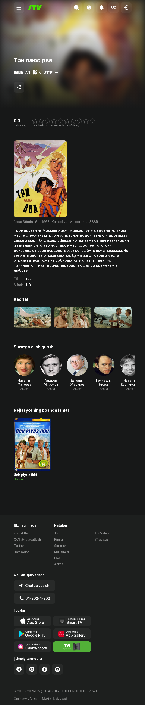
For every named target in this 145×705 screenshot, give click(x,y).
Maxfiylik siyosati (54, 697)
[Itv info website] (72, 645)
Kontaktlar (21, 533)
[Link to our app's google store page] (32, 632)
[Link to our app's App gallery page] (72, 632)
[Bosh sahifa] (35, 7)
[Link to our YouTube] (57, 668)
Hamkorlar (21, 552)
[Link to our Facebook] (44, 668)
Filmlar (58, 539)
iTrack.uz (101, 539)
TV (56, 533)
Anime (58, 564)
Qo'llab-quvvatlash (27, 539)
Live (57, 558)
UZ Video (102, 533)
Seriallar (60, 546)
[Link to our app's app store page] (32, 619)
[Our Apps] (72, 619)
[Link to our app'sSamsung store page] (32, 645)
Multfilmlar (61, 552)
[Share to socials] (19, 87)
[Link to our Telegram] (19, 668)
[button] (113, 7)
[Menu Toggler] (19, 7)
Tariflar (19, 546)
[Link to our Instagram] (31, 668)
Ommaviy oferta (25, 697)
